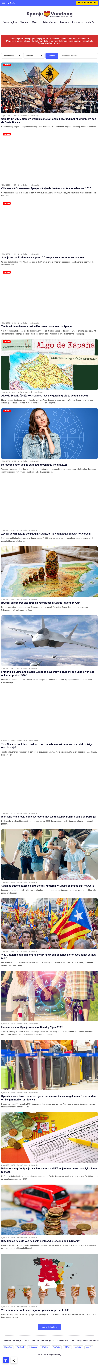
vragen (19, 1340)
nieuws (24, 22)
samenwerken (9, 1340)
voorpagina (10, 22)
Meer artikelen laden (49, 1327)
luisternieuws (48, 22)
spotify (88, 1347)
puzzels (64, 22)
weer (34, 22)
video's (90, 22)
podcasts (77, 22)
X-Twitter (45, 1347)
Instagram (33, 1347)
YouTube (56, 1347)
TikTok (67, 1347)
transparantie (81, 1340)
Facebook (20, 1347)
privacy (52, 1340)
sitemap (44, 1340)
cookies (60, 1340)
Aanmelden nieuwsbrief (87, 3)
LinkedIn (78, 1347)
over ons (35, 1340)
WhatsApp (8, 1347)
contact (27, 1340)
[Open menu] (3, 3)
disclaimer (69, 1340)
